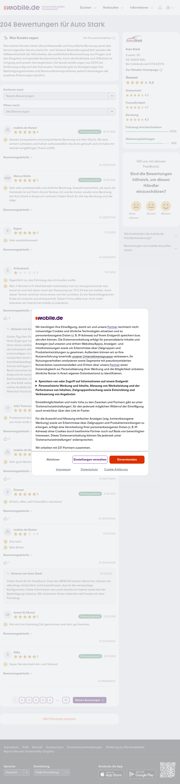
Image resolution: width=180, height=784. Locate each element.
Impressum (63, 469)
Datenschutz (89, 469)
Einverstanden (127, 459)
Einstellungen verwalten (90, 459)
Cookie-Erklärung (116, 469)
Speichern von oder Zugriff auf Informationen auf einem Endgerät (83, 381)
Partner (112, 327)
